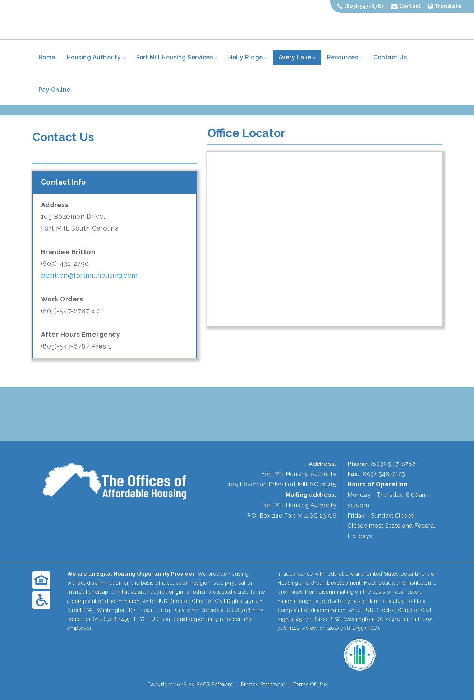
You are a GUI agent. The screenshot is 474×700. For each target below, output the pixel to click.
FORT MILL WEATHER (237, 414)
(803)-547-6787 (360, 6)
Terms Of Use (310, 684)
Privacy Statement (263, 684)
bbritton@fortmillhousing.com (89, 275)
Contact (406, 6)
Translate (445, 6)
